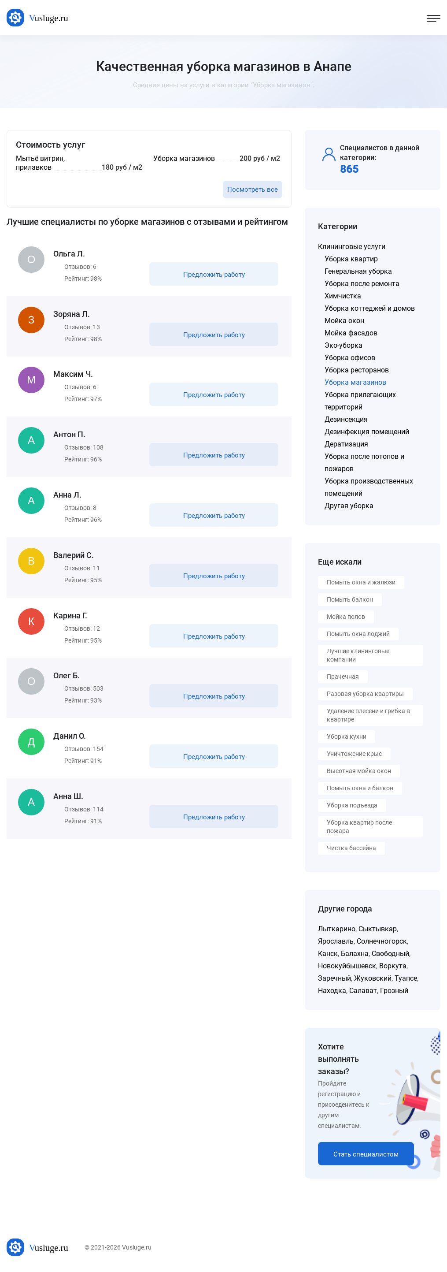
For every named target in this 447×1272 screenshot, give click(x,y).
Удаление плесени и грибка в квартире (368, 715)
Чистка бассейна (351, 848)
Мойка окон (344, 320)
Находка (332, 990)
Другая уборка (349, 506)
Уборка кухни (346, 736)
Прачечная (343, 676)
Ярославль (336, 941)
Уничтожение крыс (354, 753)
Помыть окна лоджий (358, 633)
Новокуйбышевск (347, 966)
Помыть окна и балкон (360, 788)
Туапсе (406, 978)
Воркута (392, 966)
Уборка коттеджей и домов (370, 308)
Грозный (394, 990)
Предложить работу (213, 275)
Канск (328, 953)
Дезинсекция (346, 419)
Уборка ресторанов (357, 370)
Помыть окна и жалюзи (361, 582)
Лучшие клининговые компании (358, 655)
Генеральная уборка (358, 271)
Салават (363, 990)
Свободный (390, 953)
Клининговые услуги (351, 246)
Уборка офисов (350, 357)
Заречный (334, 978)
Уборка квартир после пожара (359, 826)
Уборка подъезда (352, 805)
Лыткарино (336, 929)
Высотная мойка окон (359, 770)
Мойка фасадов (351, 333)
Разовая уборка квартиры (365, 693)
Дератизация (346, 444)
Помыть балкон (350, 599)
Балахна (355, 953)
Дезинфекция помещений (367, 432)
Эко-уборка (343, 345)
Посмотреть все (252, 189)
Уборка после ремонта (362, 283)
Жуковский (373, 978)
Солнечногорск (382, 941)
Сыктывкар (377, 929)
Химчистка (343, 296)
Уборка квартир (351, 259)
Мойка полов (346, 616)
